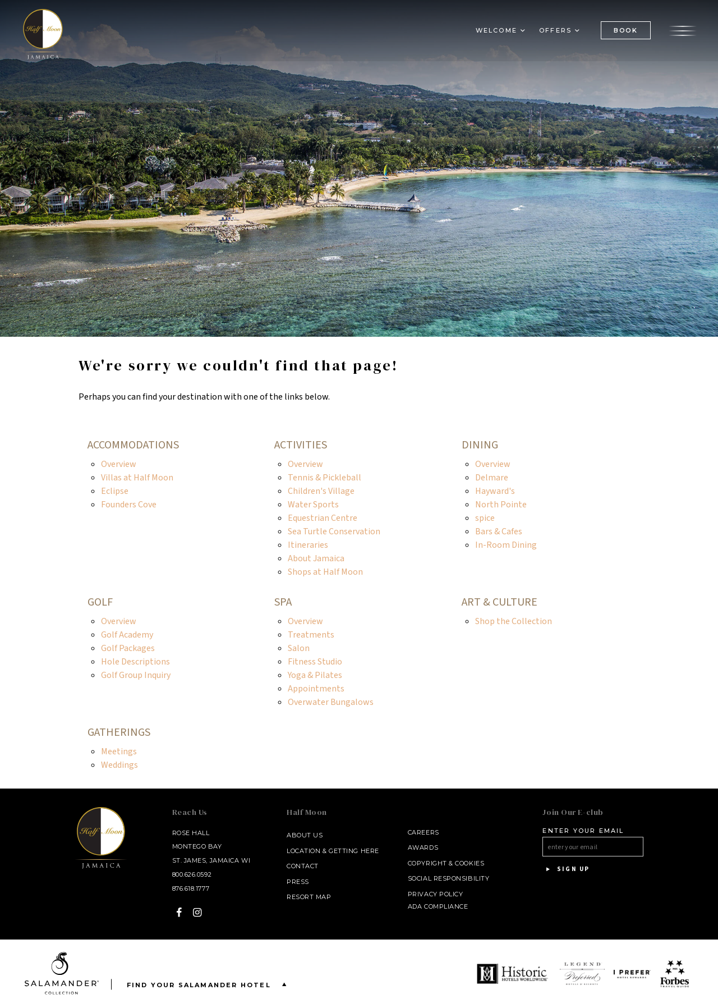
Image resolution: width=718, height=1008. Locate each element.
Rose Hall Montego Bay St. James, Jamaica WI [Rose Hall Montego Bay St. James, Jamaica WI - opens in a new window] (211, 847)
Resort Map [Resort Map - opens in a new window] (309, 897)
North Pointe (501, 504)
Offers (555, 31)
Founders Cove (129, 504)
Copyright (427, 863)
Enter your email (583, 831)
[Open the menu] (683, 30)
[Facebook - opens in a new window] (179, 912)
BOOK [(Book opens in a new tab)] (626, 31)
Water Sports (313, 504)
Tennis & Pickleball (324, 477)
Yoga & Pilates (315, 675)
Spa (283, 602)
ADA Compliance (438, 906)
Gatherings (119, 732)
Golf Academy (127, 635)
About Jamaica (316, 558)
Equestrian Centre (322, 518)
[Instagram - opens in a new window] (198, 912)
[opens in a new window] (513, 974)
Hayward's (495, 491)
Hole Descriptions (135, 662)
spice (485, 518)
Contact (303, 866)
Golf (100, 602)
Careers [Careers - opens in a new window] (423, 832)
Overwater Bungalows (331, 702)
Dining (480, 445)
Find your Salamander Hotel (209, 984)
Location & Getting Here (333, 851)
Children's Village (321, 491)
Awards (423, 847)
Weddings (119, 765)
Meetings (119, 751)
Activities (300, 445)
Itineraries (308, 545)
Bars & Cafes (498, 531)
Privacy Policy (435, 894)
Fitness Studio (315, 662)
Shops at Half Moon (325, 572)
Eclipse (114, 491)
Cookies (469, 863)
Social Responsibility (449, 878)
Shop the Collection (513, 621)
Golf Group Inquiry (136, 675)
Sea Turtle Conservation (334, 531)
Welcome (496, 31)
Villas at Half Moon (137, 477)
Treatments (311, 635)
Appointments (316, 688)
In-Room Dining (506, 545)
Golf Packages (128, 648)
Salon (299, 648)
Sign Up (566, 869)
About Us (305, 835)
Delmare (491, 477)
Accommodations (133, 445)
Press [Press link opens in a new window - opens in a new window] (298, 882)
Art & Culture (499, 602)
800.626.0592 (192, 874)
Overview (118, 464)
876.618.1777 (191, 888)
